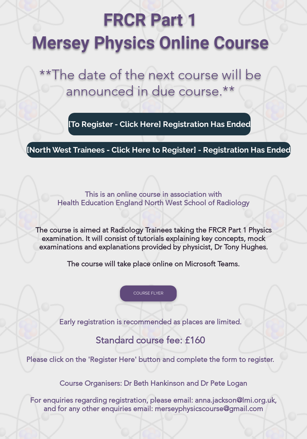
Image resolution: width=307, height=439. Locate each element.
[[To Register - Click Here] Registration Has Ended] (159, 124)
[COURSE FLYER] (148, 293)
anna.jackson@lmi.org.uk (235, 400)
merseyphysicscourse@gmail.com (209, 409)
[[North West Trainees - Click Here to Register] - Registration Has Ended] (159, 150)
